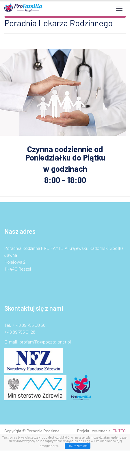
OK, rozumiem (78, 446)
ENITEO (119, 430)
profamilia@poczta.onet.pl (45, 341)
